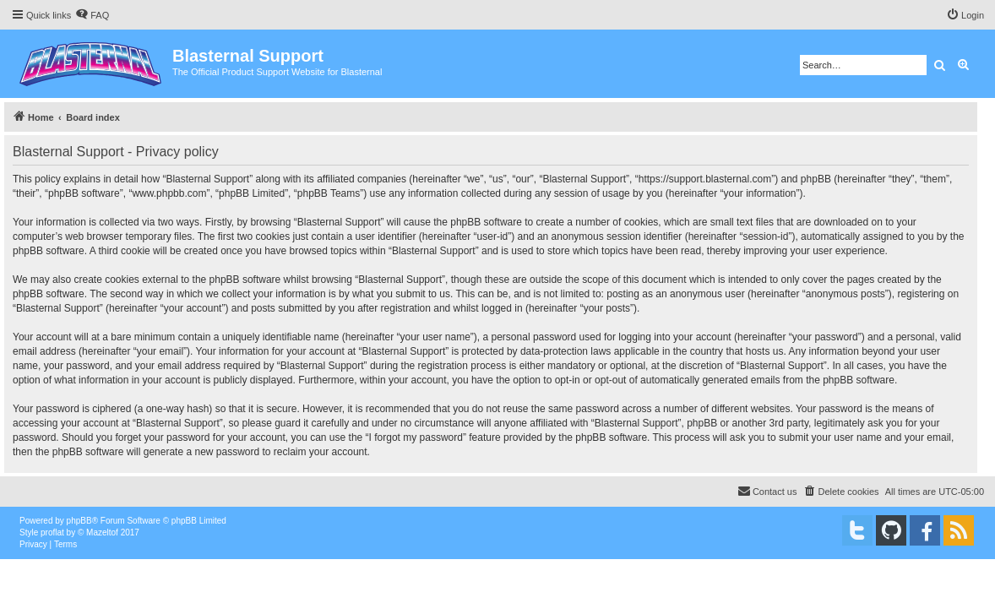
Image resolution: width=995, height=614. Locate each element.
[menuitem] (92, 15)
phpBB (79, 520)
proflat (52, 532)
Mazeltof (102, 532)
